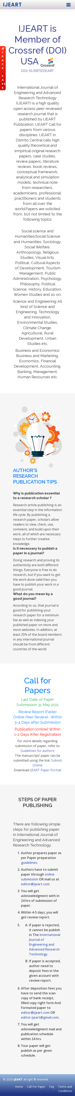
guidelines (29, 862)
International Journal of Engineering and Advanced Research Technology (44, 944)
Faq (51, 1087)
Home (19, 1087)
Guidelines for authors (37, 750)
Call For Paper (36, 1087)
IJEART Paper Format (45, 770)
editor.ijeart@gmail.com (40, 1017)
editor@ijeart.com (35, 884)
